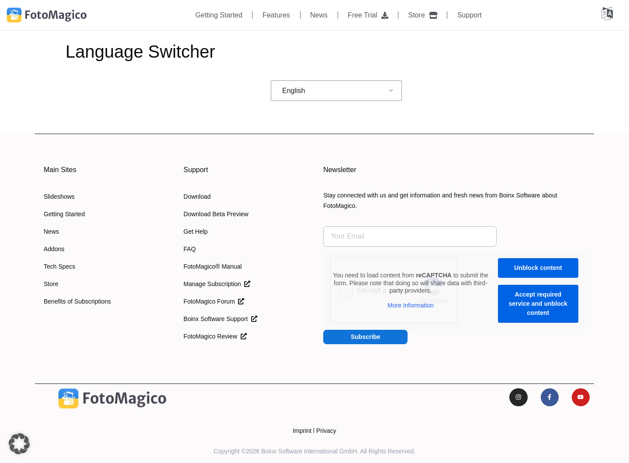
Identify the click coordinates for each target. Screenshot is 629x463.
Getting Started (218, 15)
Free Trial (368, 15)
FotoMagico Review (215, 336)
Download (197, 196)
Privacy (326, 430)
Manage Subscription (216, 283)
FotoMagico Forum (213, 301)
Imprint (302, 430)
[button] (19, 444)
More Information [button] (410, 304)
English (293, 90)
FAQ (189, 248)
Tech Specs (59, 266)
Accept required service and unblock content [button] (538, 303)
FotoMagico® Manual (212, 266)
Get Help (195, 231)
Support (469, 15)
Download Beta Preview (216, 214)
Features (276, 15)
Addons (54, 248)
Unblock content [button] (538, 267)
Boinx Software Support (220, 318)
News (319, 15)
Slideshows (59, 196)
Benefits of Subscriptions (77, 301)
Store (422, 15)
